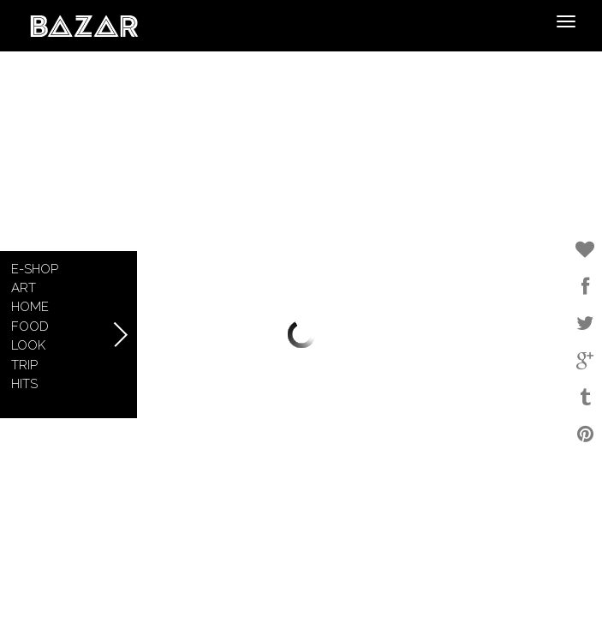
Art (23, 288)
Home (30, 306)
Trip (24, 365)
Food (30, 326)
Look (28, 345)
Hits (24, 384)
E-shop (34, 269)
